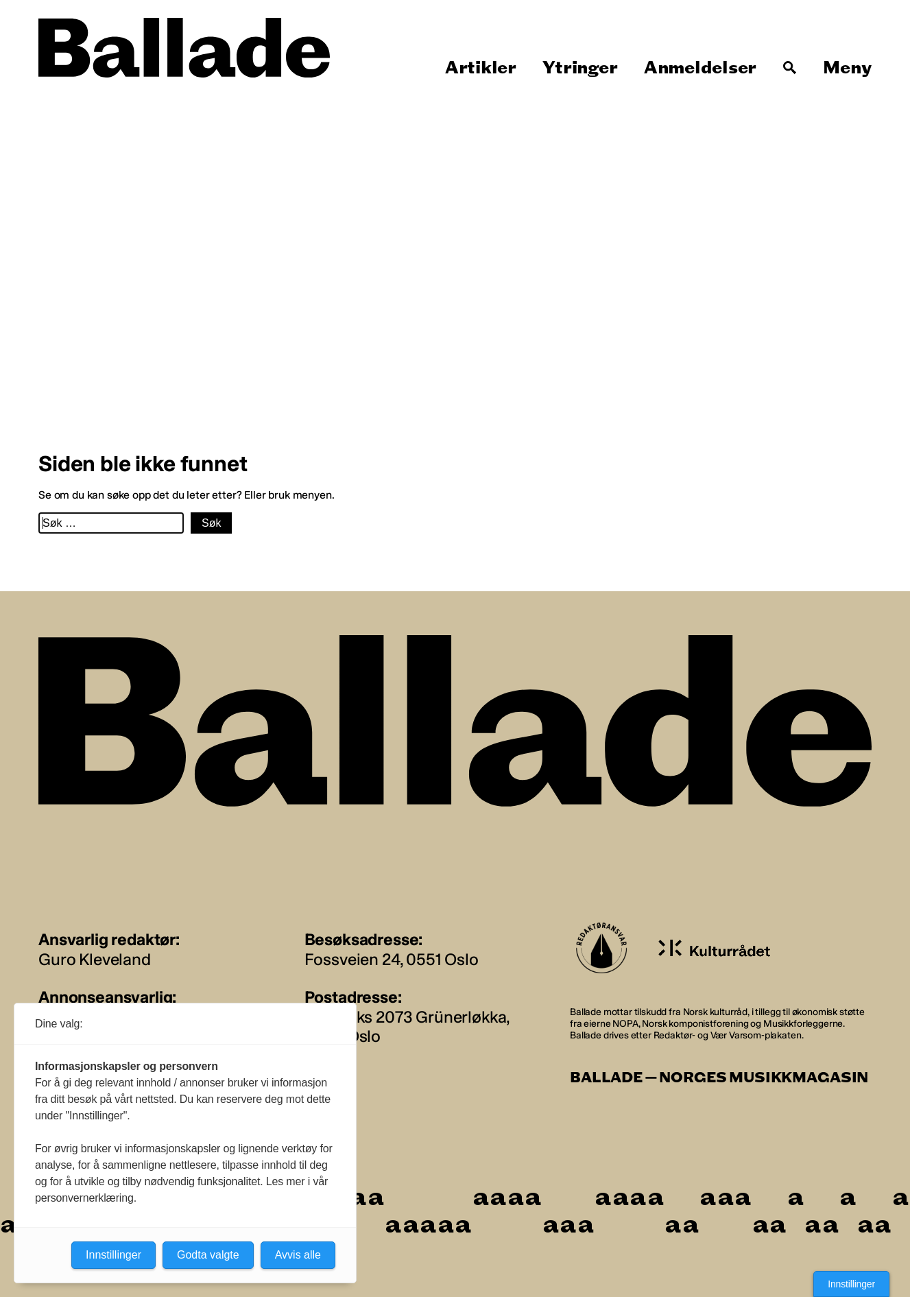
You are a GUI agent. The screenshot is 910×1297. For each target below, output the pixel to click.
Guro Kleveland (94, 959)
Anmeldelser (700, 68)
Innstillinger (851, 1283)
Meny (847, 68)
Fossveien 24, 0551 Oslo (391, 959)
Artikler (480, 68)
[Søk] (790, 68)
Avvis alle (298, 1255)
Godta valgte (208, 1255)
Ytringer (579, 68)
